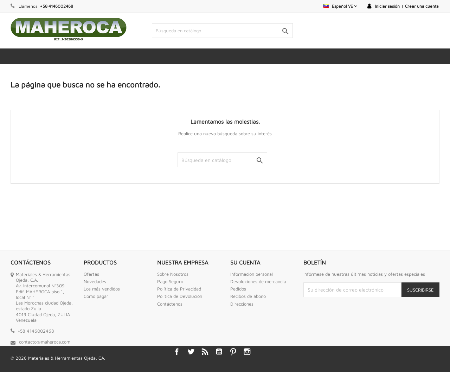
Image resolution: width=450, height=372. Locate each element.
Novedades (95, 281)
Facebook (176, 351)
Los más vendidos (102, 289)
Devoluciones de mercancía (258, 281)
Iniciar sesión (387, 6)
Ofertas (91, 274)
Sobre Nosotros (172, 274)
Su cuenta (245, 262)
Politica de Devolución (179, 296)
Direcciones (241, 304)
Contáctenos (169, 304)
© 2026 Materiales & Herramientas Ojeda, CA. (58, 358)
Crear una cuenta (422, 6)
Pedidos (238, 289)
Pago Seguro (170, 281)
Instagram (247, 351)
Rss (205, 351)
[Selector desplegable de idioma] (340, 6)
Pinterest (233, 351)
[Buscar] (222, 30)
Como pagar (96, 296)
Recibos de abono (248, 296)
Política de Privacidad (179, 289)
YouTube (219, 351)
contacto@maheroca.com (44, 342)
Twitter (190, 351)
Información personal (251, 274)
